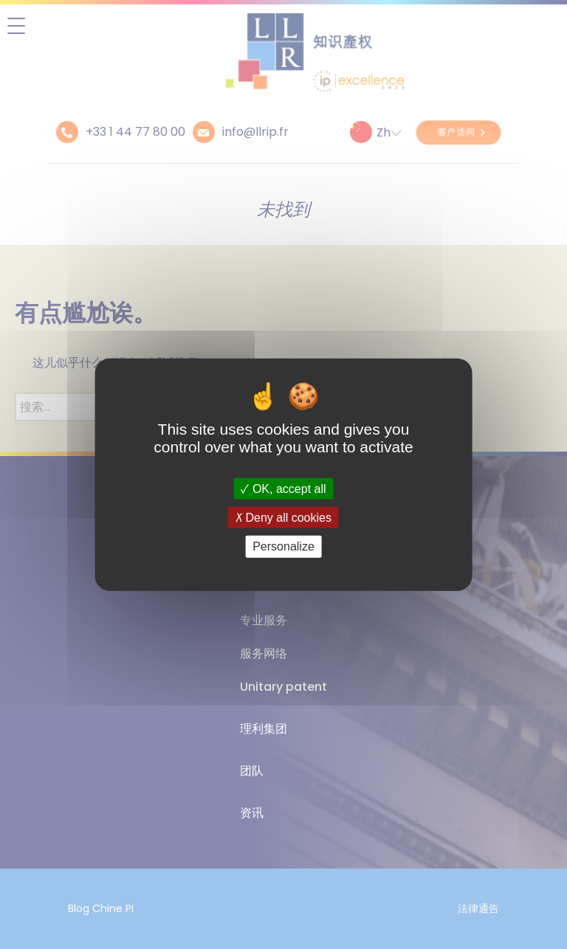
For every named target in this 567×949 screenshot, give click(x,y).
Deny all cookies (283, 517)
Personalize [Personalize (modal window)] (283, 546)
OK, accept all (283, 489)
